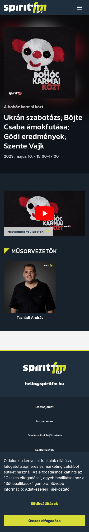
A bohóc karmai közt (23, 107)
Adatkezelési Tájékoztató (47, 489)
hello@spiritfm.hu (44, 383)
